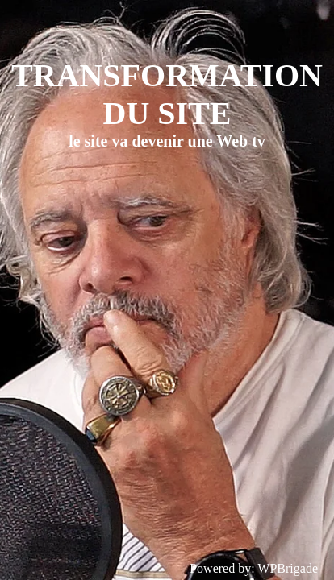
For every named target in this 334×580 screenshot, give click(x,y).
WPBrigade (287, 568)
